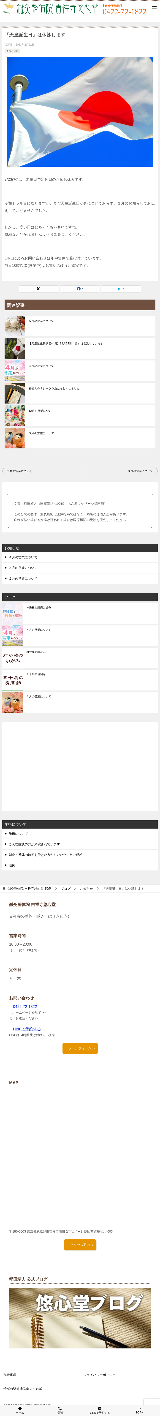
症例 (12, 865)
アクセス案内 (82, 1245)
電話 (60, 1410)
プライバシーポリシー (100, 1375)
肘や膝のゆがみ (36, 652)
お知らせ (12, 50)
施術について (18, 833)
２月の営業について (20, 471)
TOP (29, 888)
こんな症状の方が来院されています (34, 844)
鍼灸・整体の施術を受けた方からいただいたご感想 (45, 855)
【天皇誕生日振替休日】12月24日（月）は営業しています (66, 343)
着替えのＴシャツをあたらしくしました (54, 388)
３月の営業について (41, 433)
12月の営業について (41, 410)
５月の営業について (41, 321)
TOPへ (140, 1410)
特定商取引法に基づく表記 (22, 1388)
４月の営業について (41, 366)
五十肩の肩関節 (36, 674)
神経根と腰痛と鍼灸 (38, 607)
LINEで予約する (27, 1029)
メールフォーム (82, 1048)
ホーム (20, 1410)
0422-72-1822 (25, 1006)
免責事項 (9, 1375)
